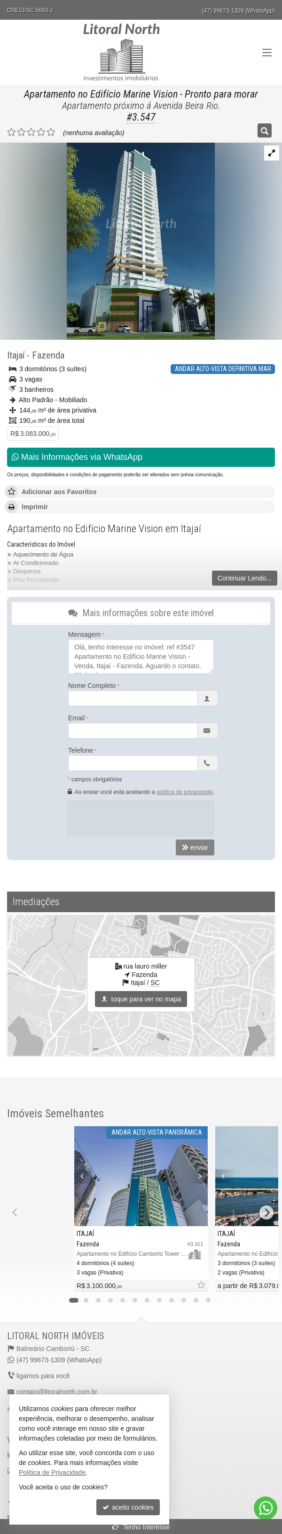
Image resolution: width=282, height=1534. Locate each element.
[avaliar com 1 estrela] (11, 132)
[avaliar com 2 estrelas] (21, 132)
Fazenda (48, 355)
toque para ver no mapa (141, 999)
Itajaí (15, 355)
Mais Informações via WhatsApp (77, 457)
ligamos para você (43, 1376)
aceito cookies (128, 1507)
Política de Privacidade (52, 1472)
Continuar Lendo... (245, 578)
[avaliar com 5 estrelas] (51, 132)
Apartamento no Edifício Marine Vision (101, 94)
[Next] (266, 1213)
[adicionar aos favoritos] (200, 1285)
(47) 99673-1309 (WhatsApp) (238, 11)
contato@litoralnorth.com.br (56, 1392)
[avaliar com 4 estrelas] (41, 132)
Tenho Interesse (141, 1527)
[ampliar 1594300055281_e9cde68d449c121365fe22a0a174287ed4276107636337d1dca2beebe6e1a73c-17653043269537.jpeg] (107, 240)
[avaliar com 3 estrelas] (31, 132)
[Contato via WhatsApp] (265, 1508)
